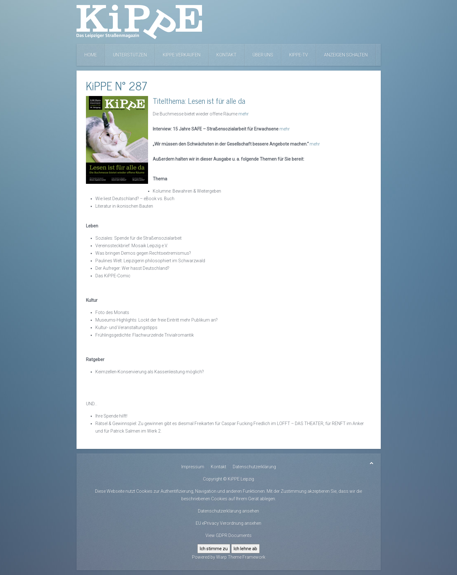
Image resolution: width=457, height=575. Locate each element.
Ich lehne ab (245, 548)
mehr (243, 113)
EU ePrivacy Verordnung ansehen (228, 523)
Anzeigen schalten (346, 54)
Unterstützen (130, 54)
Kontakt (226, 54)
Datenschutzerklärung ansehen (228, 511)
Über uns (262, 54)
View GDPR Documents (228, 535)
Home (90, 54)
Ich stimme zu (214, 548)
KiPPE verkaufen (181, 54)
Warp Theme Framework (240, 557)
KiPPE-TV (298, 54)
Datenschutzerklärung (254, 466)
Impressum (192, 466)
